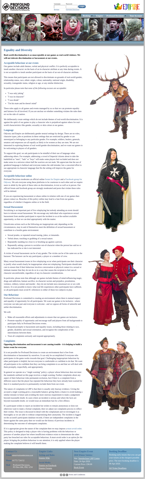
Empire (99, 16)
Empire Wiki (44, 458)
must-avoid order (74, 428)
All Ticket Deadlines (117, 468)
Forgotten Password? (72, 9)
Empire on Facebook (47, 465)
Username (57, 4)
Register (56, 9)
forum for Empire (52, 179)
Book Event (79, 467)
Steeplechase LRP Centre (89, 458)
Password (69, 4)
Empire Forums (45, 468)
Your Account (136, 16)
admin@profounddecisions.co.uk (22, 455)
